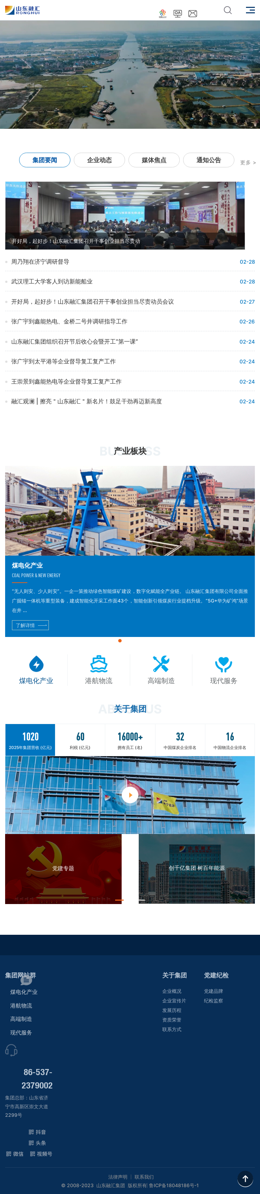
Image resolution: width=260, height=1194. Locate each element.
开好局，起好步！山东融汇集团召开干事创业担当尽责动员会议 (92, 301)
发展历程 (171, 1010)
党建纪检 (216, 975)
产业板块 (130, 451)
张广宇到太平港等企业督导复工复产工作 (63, 361)
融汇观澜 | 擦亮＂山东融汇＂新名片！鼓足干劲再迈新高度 (86, 401)
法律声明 (117, 1177)
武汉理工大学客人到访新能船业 (52, 281)
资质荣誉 (171, 1020)
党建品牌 (213, 991)
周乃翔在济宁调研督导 (40, 261)
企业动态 (99, 160)
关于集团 (174, 975)
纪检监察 (213, 1000)
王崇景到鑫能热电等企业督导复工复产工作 (66, 381)
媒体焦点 (154, 160)
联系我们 (144, 1177)
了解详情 (25, 625)
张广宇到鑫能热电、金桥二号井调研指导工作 (69, 321)
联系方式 (171, 1029)
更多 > (248, 162)
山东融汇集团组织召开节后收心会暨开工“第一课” (74, 341)
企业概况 (171, 991)
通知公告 (208, 160)
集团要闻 (44, 160)
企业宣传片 (174, 1000)
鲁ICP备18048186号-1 (174, 1185)
